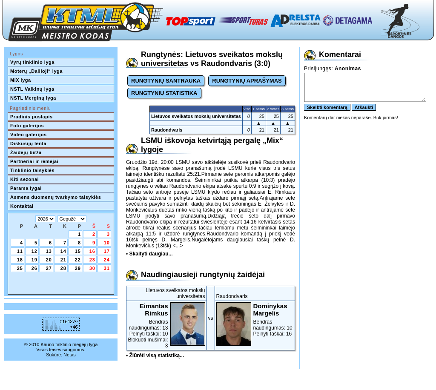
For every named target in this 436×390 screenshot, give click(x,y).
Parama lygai (26, 188)
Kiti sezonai (24, 179)
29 (78, 268)
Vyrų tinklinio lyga (32, 62)
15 (78, 251)
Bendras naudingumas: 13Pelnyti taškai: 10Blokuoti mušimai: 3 (166, 325)
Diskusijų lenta (28, 143)
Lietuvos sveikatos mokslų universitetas (196, 116)
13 (49, 251)
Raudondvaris (166, 129)
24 (107, 259)
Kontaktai (22, 206)
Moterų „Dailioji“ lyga (36, 71)
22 (78, 259)
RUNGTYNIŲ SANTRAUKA (166, 80)
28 (63, 268)
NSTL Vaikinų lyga (32, 89)
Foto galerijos (27, 125)
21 (63, 259)
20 (49, 259)
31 (107, 268)
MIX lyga (20, 80)
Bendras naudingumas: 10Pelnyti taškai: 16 (255, 319)
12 (34, 251)
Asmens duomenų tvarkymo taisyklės (55, 197)
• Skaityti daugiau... (149, 254)
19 (34, 259)
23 (92, 259)
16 (92, 251)
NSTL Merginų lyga (33, 97)
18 (20, 259)
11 (20, 251)
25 (20, 268)
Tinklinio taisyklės (32, 170)
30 (92, 268)
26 (34, 268)
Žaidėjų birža (26, 152)
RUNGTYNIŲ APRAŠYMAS (246, 80)
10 (107, 242)
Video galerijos (28, 134)
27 (49, 268)
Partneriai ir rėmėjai (34, 161)
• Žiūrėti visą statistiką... (155, 355)
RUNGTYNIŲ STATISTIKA (164, 93)
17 (107, 251)
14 (63, 251)
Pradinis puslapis (31, 116)
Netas (69, 354)
